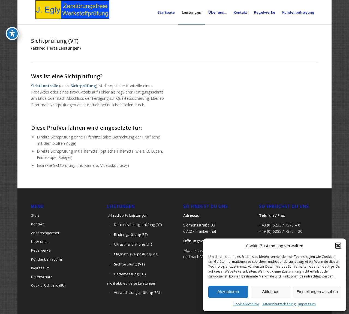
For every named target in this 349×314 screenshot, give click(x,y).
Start (35, 215)
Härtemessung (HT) (130, 273)
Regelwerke (41, 250)
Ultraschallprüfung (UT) (133, 244)
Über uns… (40, 241)
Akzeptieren (228, 291)
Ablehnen (270, 291)
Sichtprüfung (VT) (129, 264)
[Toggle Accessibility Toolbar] (12, 21)
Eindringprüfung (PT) (131, 234)
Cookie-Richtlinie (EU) (48, 285)
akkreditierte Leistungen (127, 215)
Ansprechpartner (45, 232)
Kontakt (37, 224)
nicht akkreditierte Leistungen (131, 283)
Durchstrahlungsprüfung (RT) (138, 224)
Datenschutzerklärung (279, 304)
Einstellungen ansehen (317, 291)
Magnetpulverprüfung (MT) (136, 254)
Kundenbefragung (46, 259)
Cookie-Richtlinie (246, 304)
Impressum (307, 304)
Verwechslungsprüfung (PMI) (137, 292)
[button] (338, 245)
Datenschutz (41, 276)
